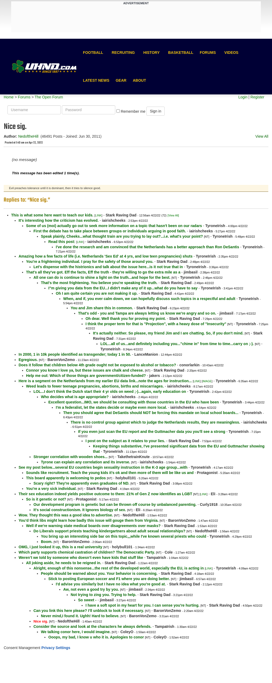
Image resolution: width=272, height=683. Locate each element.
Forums (208, 52)
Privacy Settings (55, 648)
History (151, 52)
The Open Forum (49, 97)
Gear (121, 80)
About (139, 80)
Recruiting (123, 52)
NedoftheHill (28, 136)
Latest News (96, 80)
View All (261, 136)
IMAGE (206, 381)
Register (257, 97)
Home (9, 97)
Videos (231, 52)
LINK (98, 215)
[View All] (173, 215)
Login (242, 97)
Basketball (180, 52)
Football (93, 52)
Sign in (155, 111)
